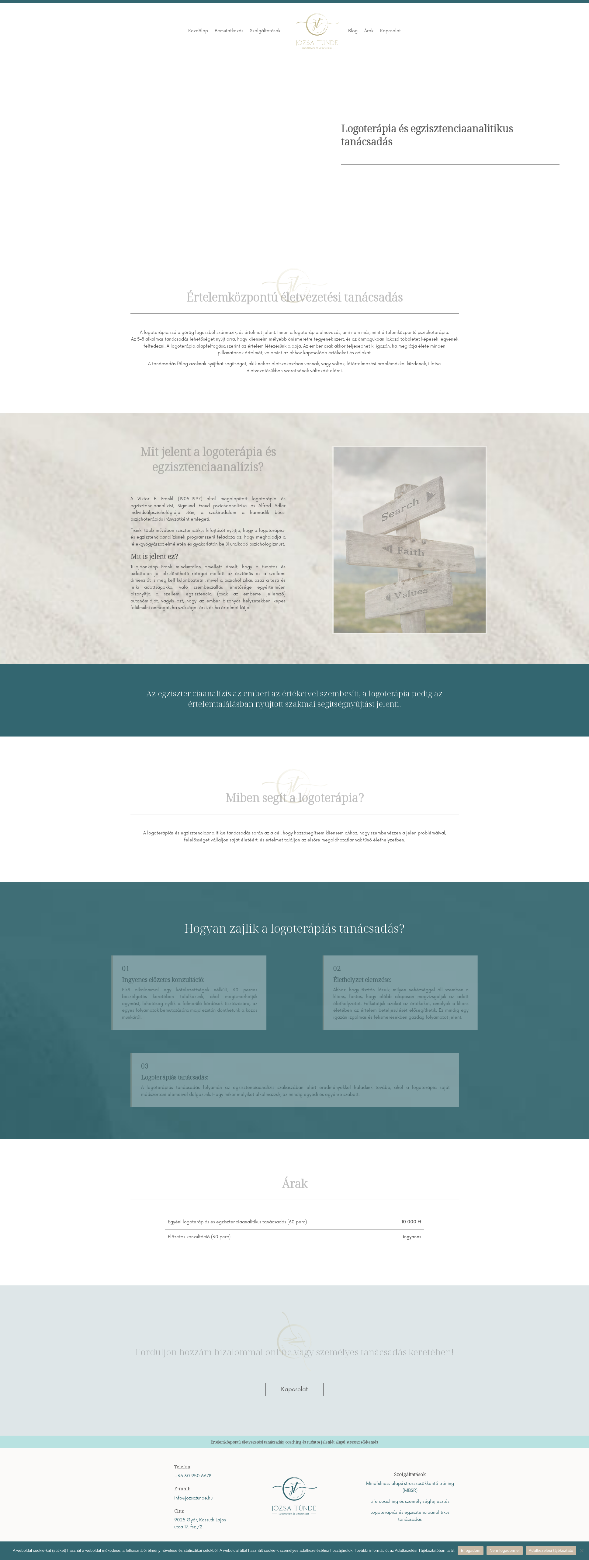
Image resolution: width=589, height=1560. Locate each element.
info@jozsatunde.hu (193, 1498)
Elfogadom (470, 1550)
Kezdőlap (198, 30)
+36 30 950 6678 (192, 1476)
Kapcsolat (390, 30)
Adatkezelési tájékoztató (551, 1550)
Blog (353, 30)
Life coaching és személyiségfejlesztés (409, 1501)
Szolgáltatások (265, 30)
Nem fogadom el (505, 1550)
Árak (368, 30)
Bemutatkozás (229, 30)
